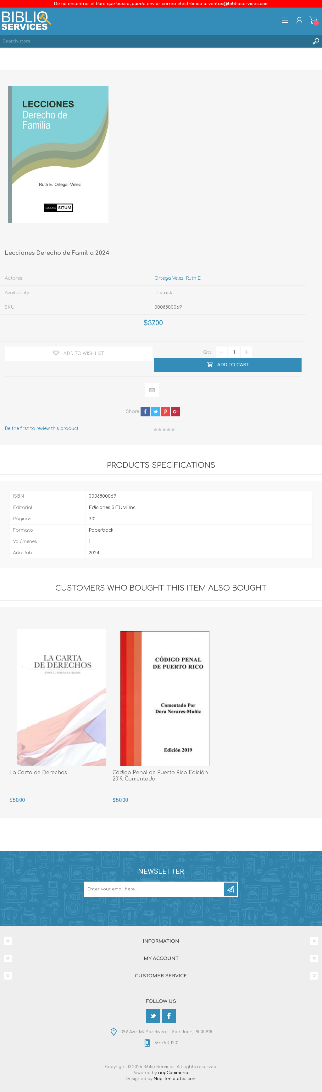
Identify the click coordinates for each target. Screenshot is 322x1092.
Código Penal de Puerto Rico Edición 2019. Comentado (160, 776)
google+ (175, 411)
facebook (145, 411)
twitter (155, 411)
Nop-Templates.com (175, 1079)
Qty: (208, 352)
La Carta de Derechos (38, 772)
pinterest (165, 411)
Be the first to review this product (42, 428)
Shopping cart (313, 20)
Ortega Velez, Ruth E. (178, 278)
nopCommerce (174, 1073)
